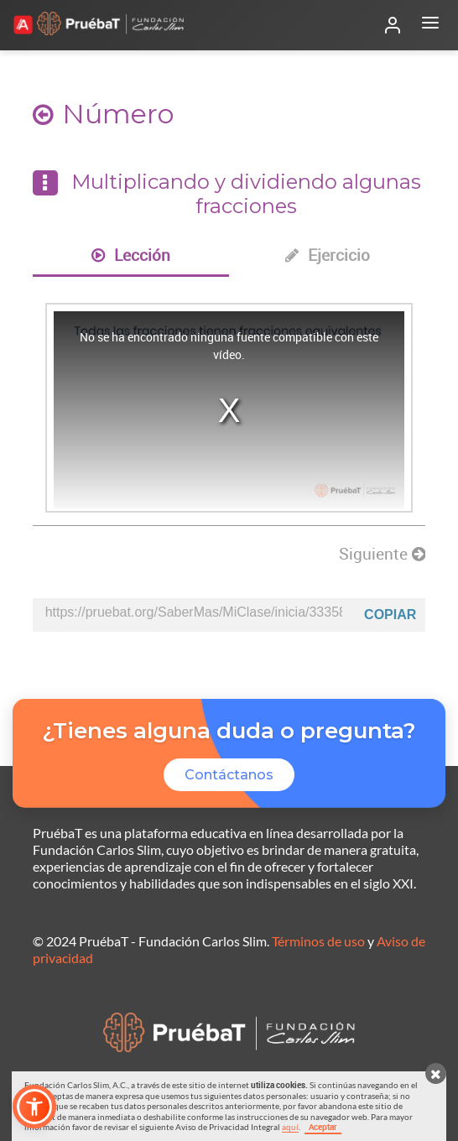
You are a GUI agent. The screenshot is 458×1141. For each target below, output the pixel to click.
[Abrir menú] (430, 25)
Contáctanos (229, 775)
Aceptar (323, 1127)
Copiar (390, 614)
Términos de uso (318, 941)
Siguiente (382, 554)
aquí (290, 1127)
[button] (34, 1106)
